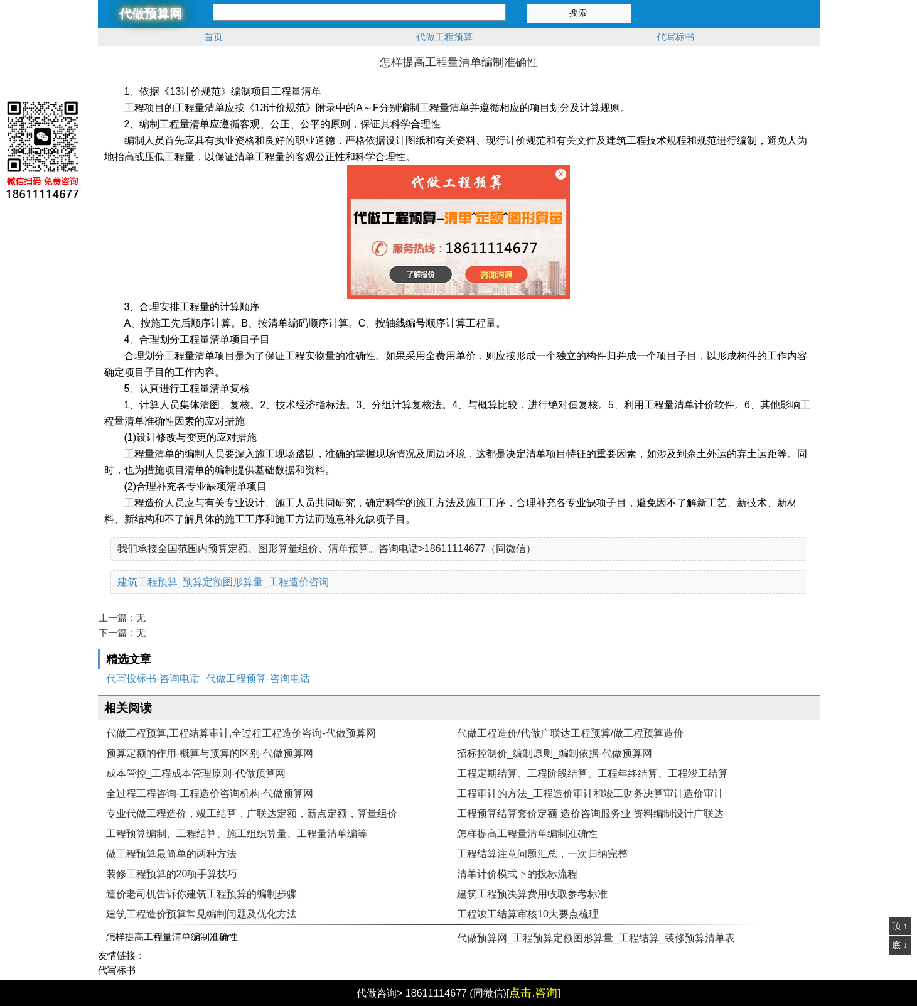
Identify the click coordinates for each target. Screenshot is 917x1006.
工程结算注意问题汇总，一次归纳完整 (542, 853)
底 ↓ (900, 945)
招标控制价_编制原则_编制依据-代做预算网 (554, 753)
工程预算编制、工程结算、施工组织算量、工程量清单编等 (236, 833)
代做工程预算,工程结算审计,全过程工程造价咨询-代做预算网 (241, 733)
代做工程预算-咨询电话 (257, 678)
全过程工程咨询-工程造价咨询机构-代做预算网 (210, 793)
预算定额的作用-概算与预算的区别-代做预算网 (210, 753)
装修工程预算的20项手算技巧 (172, 873)
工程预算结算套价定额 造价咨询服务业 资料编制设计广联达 (590, 813)
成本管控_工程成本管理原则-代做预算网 (196, 773)
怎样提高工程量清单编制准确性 (527, 833)
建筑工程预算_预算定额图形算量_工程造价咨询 (223, 581)
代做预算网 (150, 14)
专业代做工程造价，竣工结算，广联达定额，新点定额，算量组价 (251, 813)
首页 (213, 36)
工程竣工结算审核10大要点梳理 (528, 914)
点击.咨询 (533, 993)
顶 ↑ (900, 926)
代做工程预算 (444, 36)
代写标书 (675, 36)
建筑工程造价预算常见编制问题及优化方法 (201, 914)
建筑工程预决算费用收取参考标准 (532, 894)
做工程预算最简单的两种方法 (171, 853)
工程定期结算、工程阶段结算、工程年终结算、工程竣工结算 (592, 773)
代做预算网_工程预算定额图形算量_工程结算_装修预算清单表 (596, 938)
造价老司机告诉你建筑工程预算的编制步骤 (201, 894)
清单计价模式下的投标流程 (517, 873)
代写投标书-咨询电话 (153, 678)
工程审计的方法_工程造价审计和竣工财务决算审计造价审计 (590, 793)
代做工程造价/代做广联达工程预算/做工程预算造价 (570, 733)
